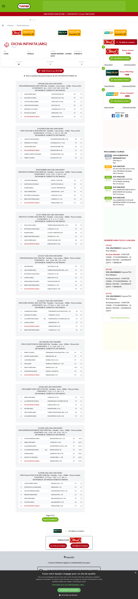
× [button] (135, 573)
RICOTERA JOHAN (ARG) (31, 195)
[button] (69, 585)
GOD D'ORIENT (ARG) (31, 483)
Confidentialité (76, 563)
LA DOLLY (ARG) (29, 322)
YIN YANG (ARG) (29, 502)
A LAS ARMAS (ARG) (30, 416)
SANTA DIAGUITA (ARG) (31, 184)
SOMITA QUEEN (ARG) (31, 356)
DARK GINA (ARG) (29, 397)
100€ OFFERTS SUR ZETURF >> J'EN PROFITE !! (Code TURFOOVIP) (69, 14)
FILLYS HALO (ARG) (30, 225)
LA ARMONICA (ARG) (30, 311)
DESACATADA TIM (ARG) (31, 281)
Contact (51, 563)
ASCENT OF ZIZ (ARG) (31, 457)
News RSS (70, 557)
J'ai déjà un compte (80, 546)
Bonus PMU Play (109, 86)
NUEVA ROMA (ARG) (30, 371)
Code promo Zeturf (130, 65)
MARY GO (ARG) (29, 352)
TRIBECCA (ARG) (29, 158)
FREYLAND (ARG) (29, 498)
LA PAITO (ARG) (29, 277)
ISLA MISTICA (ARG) (30, 98)
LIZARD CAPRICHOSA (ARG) (32, 154)
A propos (86, 563)
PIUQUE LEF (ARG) (30, 113)
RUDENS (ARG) (28, 188)
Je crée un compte (58, 546)
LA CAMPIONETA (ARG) (31, 319)
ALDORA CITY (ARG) (30, 315)
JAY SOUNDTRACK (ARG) (32, 438)
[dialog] (69, 584)
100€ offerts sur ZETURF (50, 71)
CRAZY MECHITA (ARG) (31, 105)
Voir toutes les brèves (120, 318)
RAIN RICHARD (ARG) (30, 494)
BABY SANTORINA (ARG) (31, 199)
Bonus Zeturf (108, 65)
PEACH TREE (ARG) (30, 367)
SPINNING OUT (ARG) (31, 109)
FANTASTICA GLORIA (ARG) (32, 487)
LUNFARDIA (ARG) (29, 360)
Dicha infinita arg (23, 25)
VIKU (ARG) (27, 364)
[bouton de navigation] (3, 6)
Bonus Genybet (109, 107)
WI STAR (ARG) (28, 266)
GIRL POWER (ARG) (30, 191)
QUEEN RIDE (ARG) (30, 94)
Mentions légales (62, 563)
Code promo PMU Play (129, 86)
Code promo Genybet (129, 107)
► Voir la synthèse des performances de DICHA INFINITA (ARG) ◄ (50, 76)
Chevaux (10, 25)
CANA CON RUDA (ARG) (31, 139)
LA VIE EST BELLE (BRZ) (31, 101)
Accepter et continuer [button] (69, 590)
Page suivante (50, 519)
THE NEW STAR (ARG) (30, 180)
